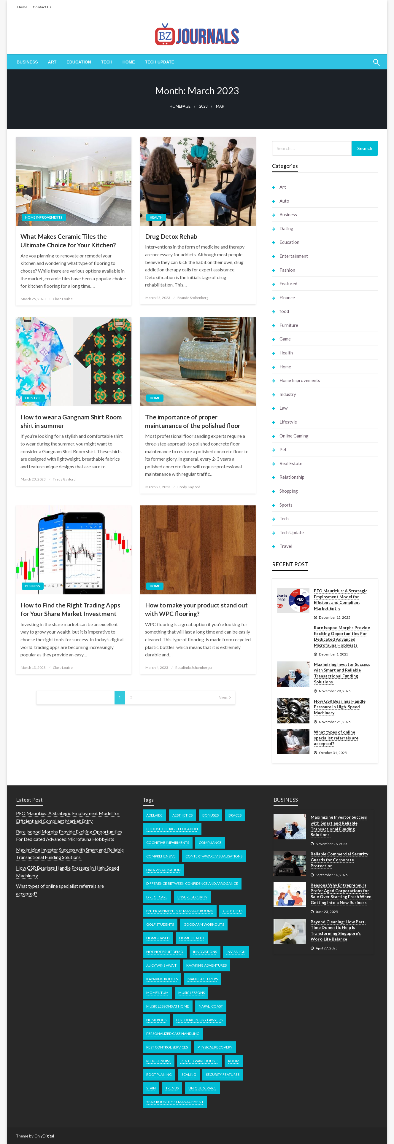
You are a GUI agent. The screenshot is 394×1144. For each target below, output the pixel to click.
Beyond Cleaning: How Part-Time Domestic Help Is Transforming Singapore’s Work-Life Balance (338, 930)
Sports (286, 504)
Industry (287, 394)
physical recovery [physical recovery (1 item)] (215, 1047)
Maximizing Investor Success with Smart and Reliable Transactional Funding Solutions (342, 673)
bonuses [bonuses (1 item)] (210, 815)
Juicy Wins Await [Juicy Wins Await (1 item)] (161, 965)
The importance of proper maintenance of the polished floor (192, 421)
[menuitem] (27, 62)
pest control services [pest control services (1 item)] (167, 1047)
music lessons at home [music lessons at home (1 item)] (167, 1006)
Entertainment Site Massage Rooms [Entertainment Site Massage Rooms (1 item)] (179, 910)
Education (78, 62)
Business (27, 62)
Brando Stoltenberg (192, 297)
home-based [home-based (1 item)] (157, 938)
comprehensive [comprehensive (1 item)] (161, 856)
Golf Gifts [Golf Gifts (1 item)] (232, 910)
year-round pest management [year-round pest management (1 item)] (175, 1102)
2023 (203, 106)
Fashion (287, 270)
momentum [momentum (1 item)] (157, 992)
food (284, 311)
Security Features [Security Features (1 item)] (222, 1074)
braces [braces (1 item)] (235, 815)
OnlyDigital (44, 1136)
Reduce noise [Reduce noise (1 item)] (158, 1061)
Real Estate (290, 463)
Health (156, 217)
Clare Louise (63, 299)
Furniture (288, 325)
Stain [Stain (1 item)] (151, 1088)
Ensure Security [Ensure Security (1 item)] (192, 897)
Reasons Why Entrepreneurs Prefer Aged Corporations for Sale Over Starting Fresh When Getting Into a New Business (341, 893)
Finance (287, 297)
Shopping (288, 491)
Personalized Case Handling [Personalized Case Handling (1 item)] (172, 1033)
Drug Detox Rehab (171, 236)
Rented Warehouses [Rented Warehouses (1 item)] (199, 1061)
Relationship (291, 477)
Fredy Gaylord (64, 479)
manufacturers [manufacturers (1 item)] (203, 979)
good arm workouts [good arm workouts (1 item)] (204, 924)
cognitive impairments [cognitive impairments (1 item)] (167, 842)
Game (285, 338)
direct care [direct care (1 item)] (157, 897)
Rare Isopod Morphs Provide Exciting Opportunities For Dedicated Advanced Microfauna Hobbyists (342, 636)
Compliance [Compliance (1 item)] (210, 842)
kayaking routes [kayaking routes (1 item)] (162, 979)
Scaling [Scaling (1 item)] (189, 1074)
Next (223, 697)
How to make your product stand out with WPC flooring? (196, 609)
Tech (106, 62)
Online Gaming (294, 435)
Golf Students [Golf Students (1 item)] (160, 924)
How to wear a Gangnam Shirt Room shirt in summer (71, 421)
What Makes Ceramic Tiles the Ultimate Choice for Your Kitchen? (68, 241)
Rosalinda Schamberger (194, 667)
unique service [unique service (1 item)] (202, 1088)
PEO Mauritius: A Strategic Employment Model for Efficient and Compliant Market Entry (340, 599)
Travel (285, 546)
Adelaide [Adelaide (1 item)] (154, 815)
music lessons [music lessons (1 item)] (191, 992)
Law (283, 407)
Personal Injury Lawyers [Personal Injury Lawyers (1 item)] (199, 1020)
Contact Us (42, 7)
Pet (283, 449)
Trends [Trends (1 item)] (172, 1088)
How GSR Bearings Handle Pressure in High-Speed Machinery (340, 707)
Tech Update (159, 62)
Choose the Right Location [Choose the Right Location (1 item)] (172, 829)
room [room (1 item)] (233, 1061)
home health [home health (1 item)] (191, 938)
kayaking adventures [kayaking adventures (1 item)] (206, 965)
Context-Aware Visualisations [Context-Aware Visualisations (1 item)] (213, 856)
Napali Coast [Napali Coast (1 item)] (211, 1006)
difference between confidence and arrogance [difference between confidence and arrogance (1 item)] (192, 883)
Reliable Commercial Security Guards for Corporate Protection (339, 859)
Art (52, 62)
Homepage (180, 106)
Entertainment (293, 256)
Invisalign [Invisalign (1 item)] (236, 951)
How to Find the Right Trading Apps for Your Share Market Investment (70, 609)
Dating (286, 228)
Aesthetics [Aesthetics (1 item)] (182, 815)
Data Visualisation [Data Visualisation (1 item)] (163, 870)
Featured (288, 283)
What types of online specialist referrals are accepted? (336, 737)
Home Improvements (43, 217)
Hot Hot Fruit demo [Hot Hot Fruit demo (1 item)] (164, 951)
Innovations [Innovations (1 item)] (205, 951)
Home (22, 7)
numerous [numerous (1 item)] (156, 1020)
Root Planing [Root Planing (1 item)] (159, 1074)
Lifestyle (33, 398)
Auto (284, 200)
